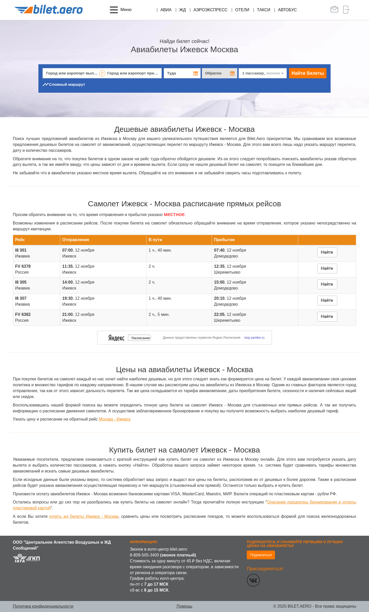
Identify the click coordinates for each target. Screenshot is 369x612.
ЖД (182, 10)
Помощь (184, 606)
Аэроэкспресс (210, 10)
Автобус (287, 10)
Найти (308, 73)
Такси (263, 10)
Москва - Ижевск (114, 419)
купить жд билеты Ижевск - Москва (83, 516)
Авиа (166, 10)
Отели (242, 10)
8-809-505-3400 (144, 555)
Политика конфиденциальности (43, 606)
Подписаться (261, 555)
